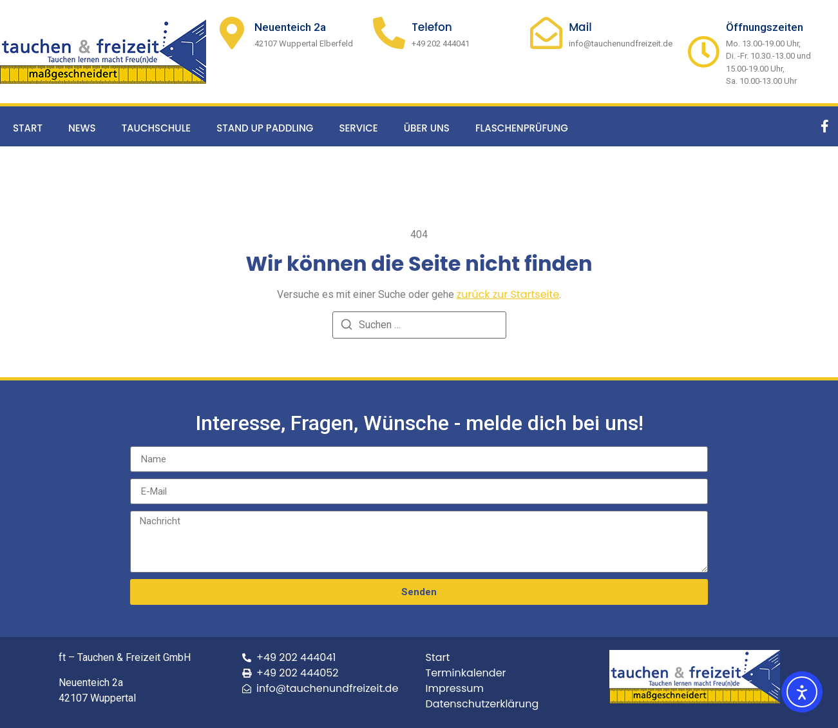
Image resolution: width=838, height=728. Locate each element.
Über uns (427, 128)
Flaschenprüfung (521, 128)
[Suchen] (346, 326)
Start (28, 128)
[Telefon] (389, 33)
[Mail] (546, 33)
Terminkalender (466, 672)
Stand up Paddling (264, 128)
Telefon (432, 27)
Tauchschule (156, 128)
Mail (580, 27)
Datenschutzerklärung (482, 703)
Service (358, 128)
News (82, 128)
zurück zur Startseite (508, 294)
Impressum (455, 688)
